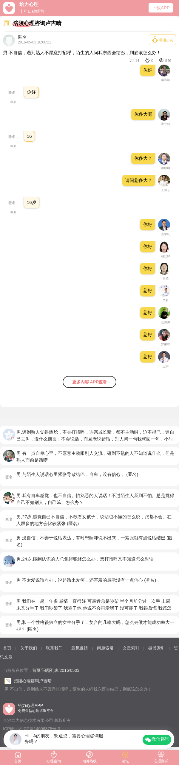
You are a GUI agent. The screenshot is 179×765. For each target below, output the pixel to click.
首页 (7, 648)
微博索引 (156, 648)
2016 (64, 670)
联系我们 (54, 648)
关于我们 (28, 648)
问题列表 (50, 670)
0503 (74, 670)
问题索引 (105, 648)
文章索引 (131, 648)
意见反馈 (79, 648)
